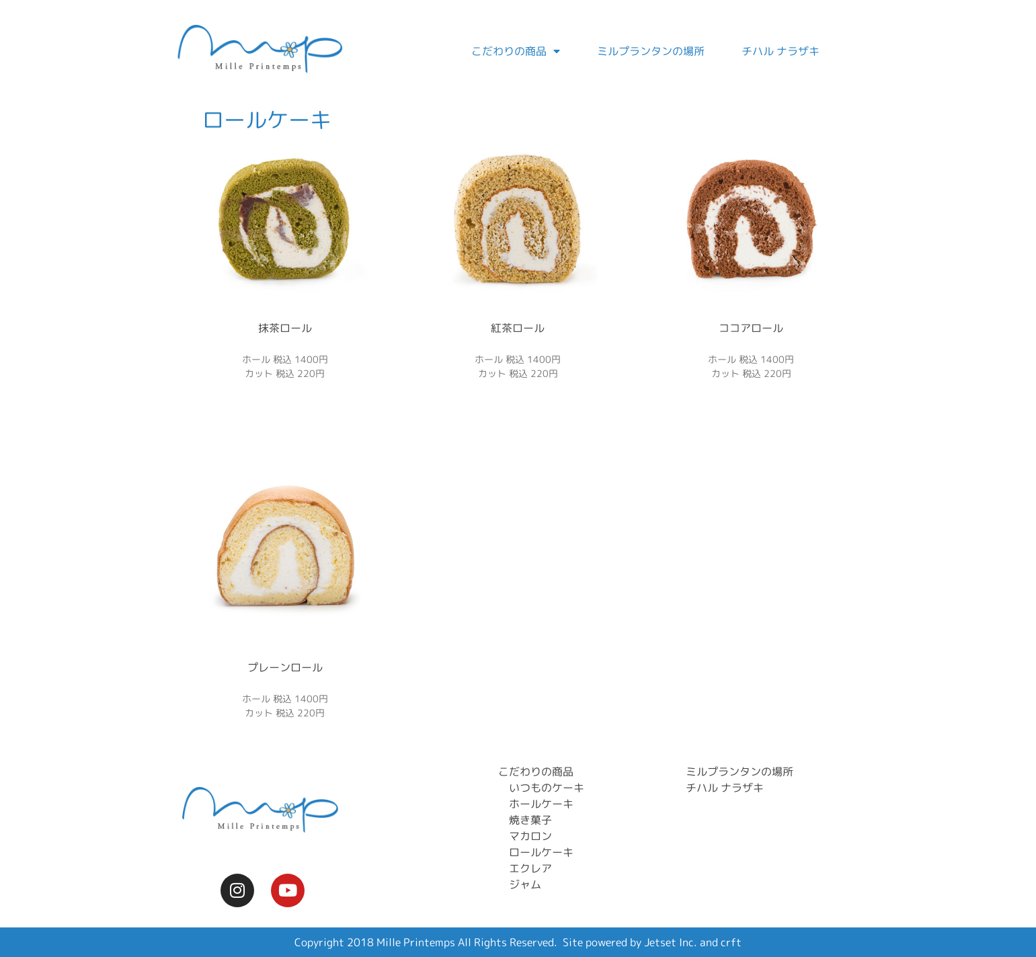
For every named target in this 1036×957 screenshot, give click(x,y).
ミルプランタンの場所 (651, 51)
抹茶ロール (285, 328)
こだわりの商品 (515, 51)
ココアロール (751, 328)
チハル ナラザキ (781, 51)
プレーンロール (285, 667)
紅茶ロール (518, 328)
